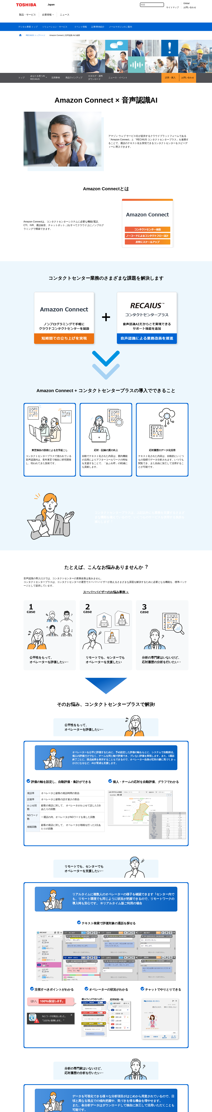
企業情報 (48, 14)
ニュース (64, 14)
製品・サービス (27, 14)
